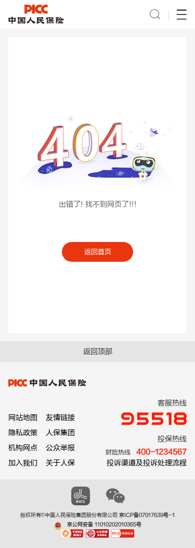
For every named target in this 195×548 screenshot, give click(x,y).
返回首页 (97, 252)
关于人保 (60, 462)
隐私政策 (22, 432)
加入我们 (22, 462)
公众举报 (60, 447)
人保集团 (60, 432)
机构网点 (22, 447)
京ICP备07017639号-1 (147, 515)
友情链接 (60, 417)
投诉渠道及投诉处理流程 (147, 462)
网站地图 (22, 417)
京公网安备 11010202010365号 (104, 524)
